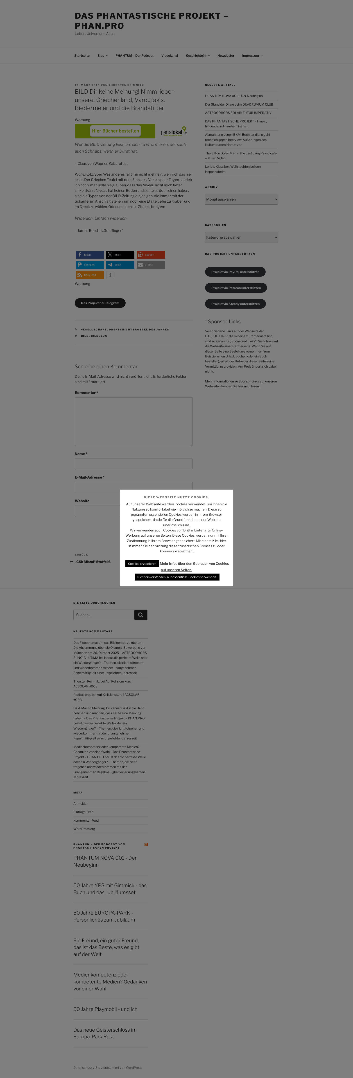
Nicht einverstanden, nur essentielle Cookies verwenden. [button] (177, 577)
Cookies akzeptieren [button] (142, 563)
